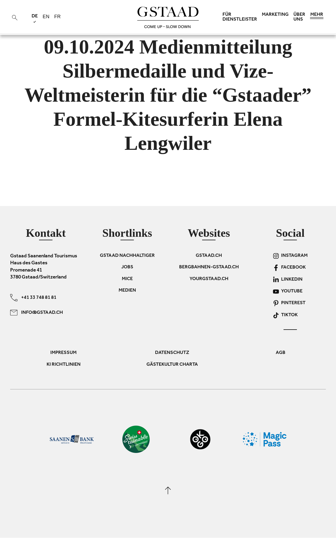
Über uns (299, 17)
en (46, 16)
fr (57, 16)
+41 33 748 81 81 (33, 297)
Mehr (316, 16)
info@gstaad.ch (36, 312)
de (34, 18)
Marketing (275, 15)
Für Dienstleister (239, 17)
